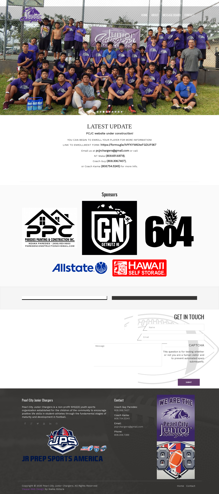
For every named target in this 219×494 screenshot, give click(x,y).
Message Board (172, 15)
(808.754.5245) (110, 166)
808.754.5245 (122, 418)
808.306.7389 (121, 434)
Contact (189, 15)
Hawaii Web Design (33, 489)
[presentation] (186, 369)
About (155, 14)
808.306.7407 (121, 410)
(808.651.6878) (115, 155)
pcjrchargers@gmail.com (112, 150)
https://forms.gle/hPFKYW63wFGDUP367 (128, 144)
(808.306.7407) (116, 161)
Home (144, 15)
